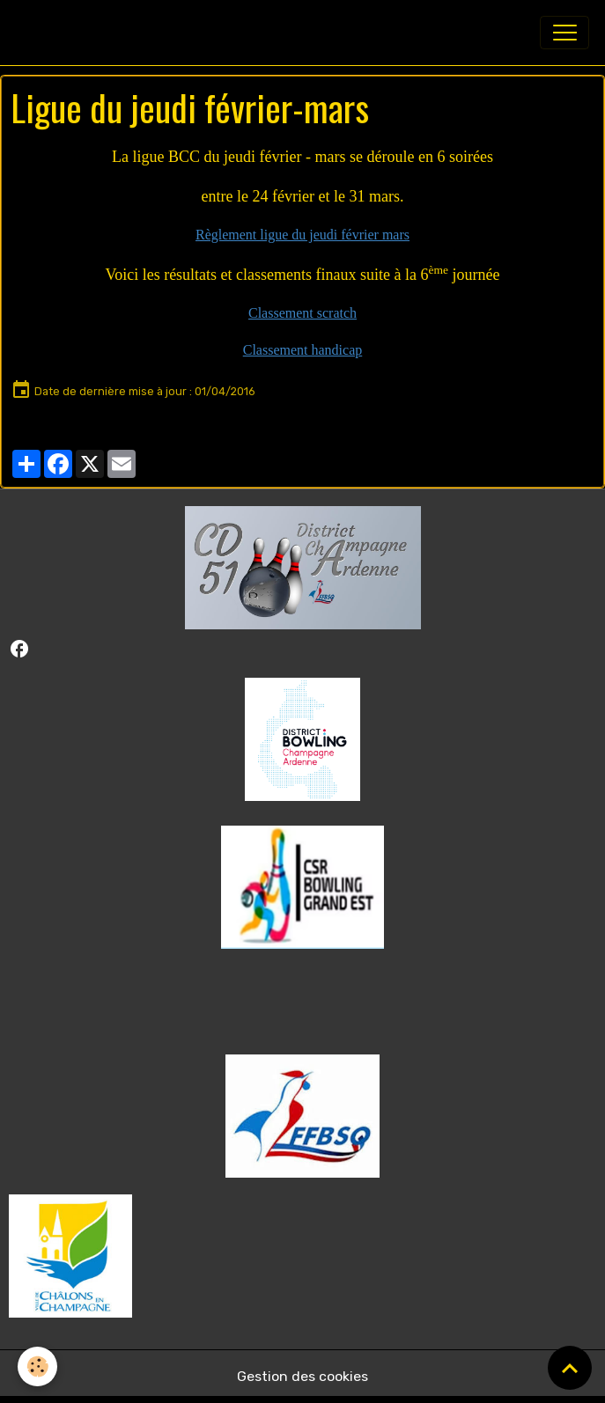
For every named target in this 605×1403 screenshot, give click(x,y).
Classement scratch (302, 312)
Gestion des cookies (302, 1376)
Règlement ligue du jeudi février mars (302, 234)
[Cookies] (37, 1366)
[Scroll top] (570, 1368)
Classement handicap (303, 349)
